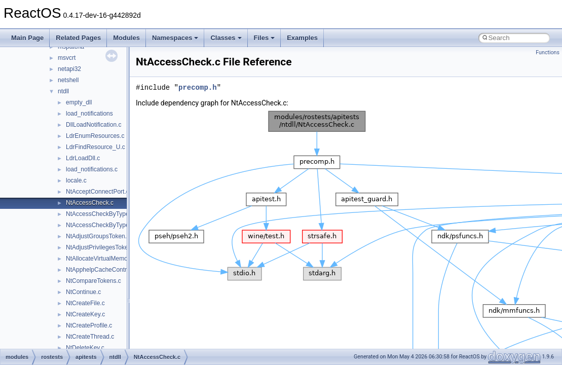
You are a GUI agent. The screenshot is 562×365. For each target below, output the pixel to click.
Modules (126, 38)
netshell (68, 80)
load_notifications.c (92, 169)
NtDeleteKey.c (85, 347)
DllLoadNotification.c (93, 124)
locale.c (76, 180)
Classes (225, 38)
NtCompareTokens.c (93, 280)
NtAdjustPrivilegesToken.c (101, 247)
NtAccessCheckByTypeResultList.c (113, 225)
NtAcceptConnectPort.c (97, 191)
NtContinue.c (83, 292)
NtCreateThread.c (90, 336)
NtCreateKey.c (85, 314)
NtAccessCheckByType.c (100, 213)
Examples (302, 38)
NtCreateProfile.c (89, 325)
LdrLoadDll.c (83, 158)
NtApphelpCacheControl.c (101, 269)
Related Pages (78, 38)
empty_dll (79, 102)
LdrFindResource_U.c (95, 147)
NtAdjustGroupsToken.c (98, 236)
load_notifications (89, 113)
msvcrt (67, 57)
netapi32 (69, 68)
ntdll (63, 91)
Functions (547, 52)
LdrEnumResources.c (95, 135)
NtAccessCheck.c (90, 202)
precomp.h (197, 87)
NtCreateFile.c (85, 303)
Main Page (27, 38)
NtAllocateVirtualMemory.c (101, 258)
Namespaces (175, 38)
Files (264, 38)
